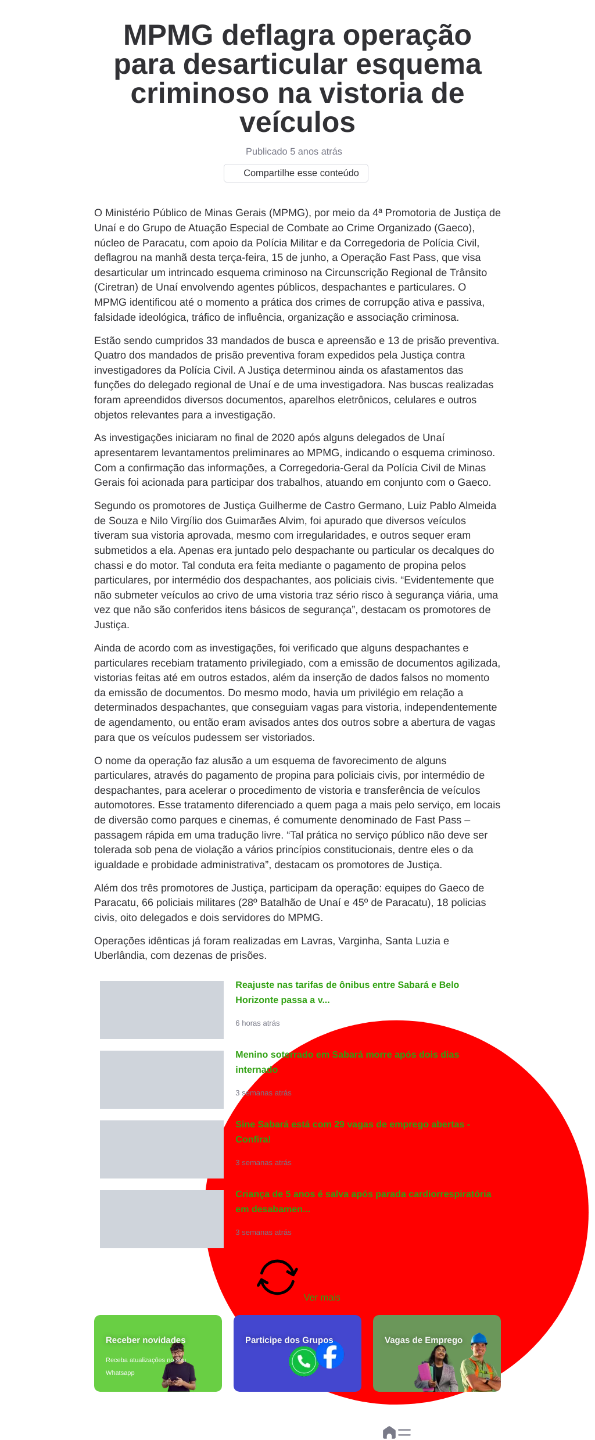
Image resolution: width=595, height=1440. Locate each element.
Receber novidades (146, 1340)
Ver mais (297, 1278)
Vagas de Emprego (424, 1340)
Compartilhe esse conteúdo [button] (293, 173)
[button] (404, 1432)
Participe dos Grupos (289, 1340)
